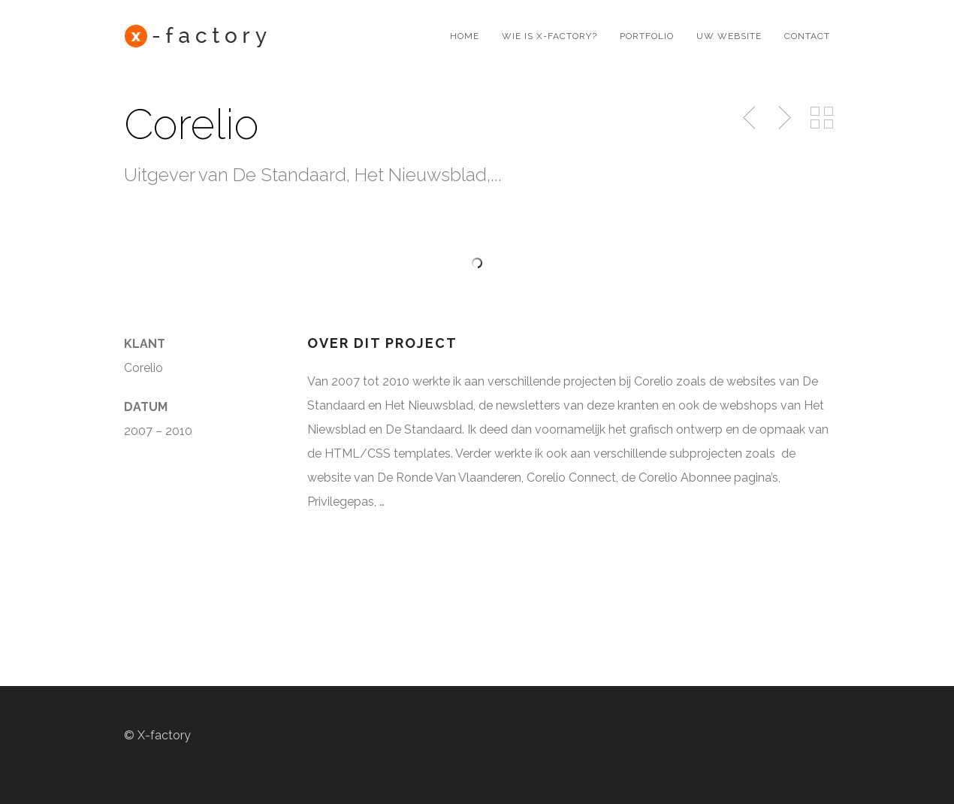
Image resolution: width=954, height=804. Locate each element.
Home (464, 36)
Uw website (729, 36)
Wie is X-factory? (549, 36)
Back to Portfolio (822, 118)
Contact (807, 36)
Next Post (783, 118)
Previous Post (750, 118)
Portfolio (647, 36)
